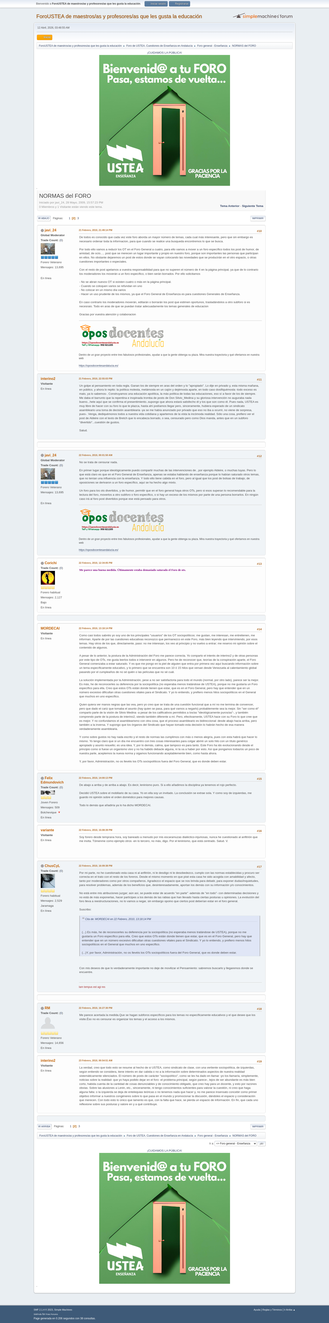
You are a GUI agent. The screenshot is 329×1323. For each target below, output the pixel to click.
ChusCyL (52, 866)
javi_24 (50, 230)
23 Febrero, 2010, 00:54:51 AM (96, 1060)
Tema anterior (229, 206)
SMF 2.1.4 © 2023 (43, 1309)
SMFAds (38, 1314)
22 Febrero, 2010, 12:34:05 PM (95, 563)
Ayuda (257, 1309)
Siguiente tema (252, 206)
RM (47, 1008)
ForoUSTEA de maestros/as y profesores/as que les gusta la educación (119, 16)
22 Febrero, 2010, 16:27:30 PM (95, 1008)
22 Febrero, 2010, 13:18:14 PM (95, 628)
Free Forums (52, 1314)
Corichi (51, 563)
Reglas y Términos (272, 1309)
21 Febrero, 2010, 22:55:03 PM (95, 378)
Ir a (211, 1143)
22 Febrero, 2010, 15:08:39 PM (95, 830)
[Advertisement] (279, 257)
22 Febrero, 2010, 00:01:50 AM (96, 455)
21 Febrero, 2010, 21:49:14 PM (95, 230)
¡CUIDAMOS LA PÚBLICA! (164, 52)
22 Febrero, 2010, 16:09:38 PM (95, 865)
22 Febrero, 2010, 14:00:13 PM (95, 778)
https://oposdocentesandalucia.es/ (98, 365)
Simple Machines (63, 1309)
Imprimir (258, 218)
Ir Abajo (43, 218)
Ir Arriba (44, 1126)
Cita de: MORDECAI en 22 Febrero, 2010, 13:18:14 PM (118, 919)
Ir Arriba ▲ (289, 1309)
